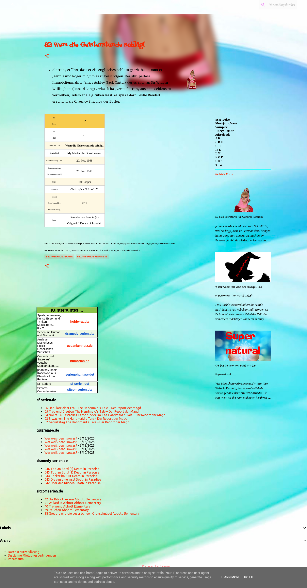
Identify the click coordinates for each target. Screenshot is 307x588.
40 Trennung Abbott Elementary (67, 506)
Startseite (222, 119)
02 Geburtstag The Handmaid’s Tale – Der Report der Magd (86, 422)
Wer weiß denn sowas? (60, 438)
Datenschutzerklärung (23, 552)
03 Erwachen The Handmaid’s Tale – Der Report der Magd (85, 418)
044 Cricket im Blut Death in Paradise (70, 476)
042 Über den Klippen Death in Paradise (72, 483)
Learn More (230, 577)
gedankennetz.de (80, 345)
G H (218, 146)
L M (217, 153)
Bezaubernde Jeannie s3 (92, 256)
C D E (218, 142)
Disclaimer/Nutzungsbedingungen (32, 555)
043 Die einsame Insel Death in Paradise (72, 479)
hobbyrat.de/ (79, 321)
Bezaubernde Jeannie (59, 256)
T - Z (218, 164)
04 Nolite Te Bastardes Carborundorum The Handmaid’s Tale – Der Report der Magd (105, 415)
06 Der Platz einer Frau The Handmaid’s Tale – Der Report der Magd (92, 408)
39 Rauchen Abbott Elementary (66, 510)
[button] (46, 56)
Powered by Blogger (153, 566)
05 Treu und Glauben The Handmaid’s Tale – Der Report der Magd (91, 411)
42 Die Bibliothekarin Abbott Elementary (73, 499)
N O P (219, 157)
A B (217, 138)
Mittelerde (223, 134)
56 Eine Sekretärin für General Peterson (239, 217)
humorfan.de (79, 361)
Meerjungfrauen (227, 123)
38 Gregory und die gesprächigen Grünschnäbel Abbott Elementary (91, 513)
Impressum (16, 559)
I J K (218, 149)
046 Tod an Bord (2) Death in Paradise (71, 469)
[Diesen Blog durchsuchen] (276, 4)
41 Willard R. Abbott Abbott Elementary (72, 503)
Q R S (218, 161)
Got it (249, 577)
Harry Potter (224, 131)
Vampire (221, 127)
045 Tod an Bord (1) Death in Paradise (71, 472)
